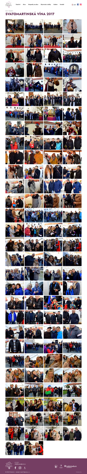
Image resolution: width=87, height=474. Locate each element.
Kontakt (62, 4)
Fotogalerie (11, 10)
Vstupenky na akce (33, 4)
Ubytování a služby (46, 4)
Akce (24, 4)
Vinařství (18, 4)
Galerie (55, 4)
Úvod (6, 10)
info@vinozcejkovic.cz (20, 464)
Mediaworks (79, 472)
